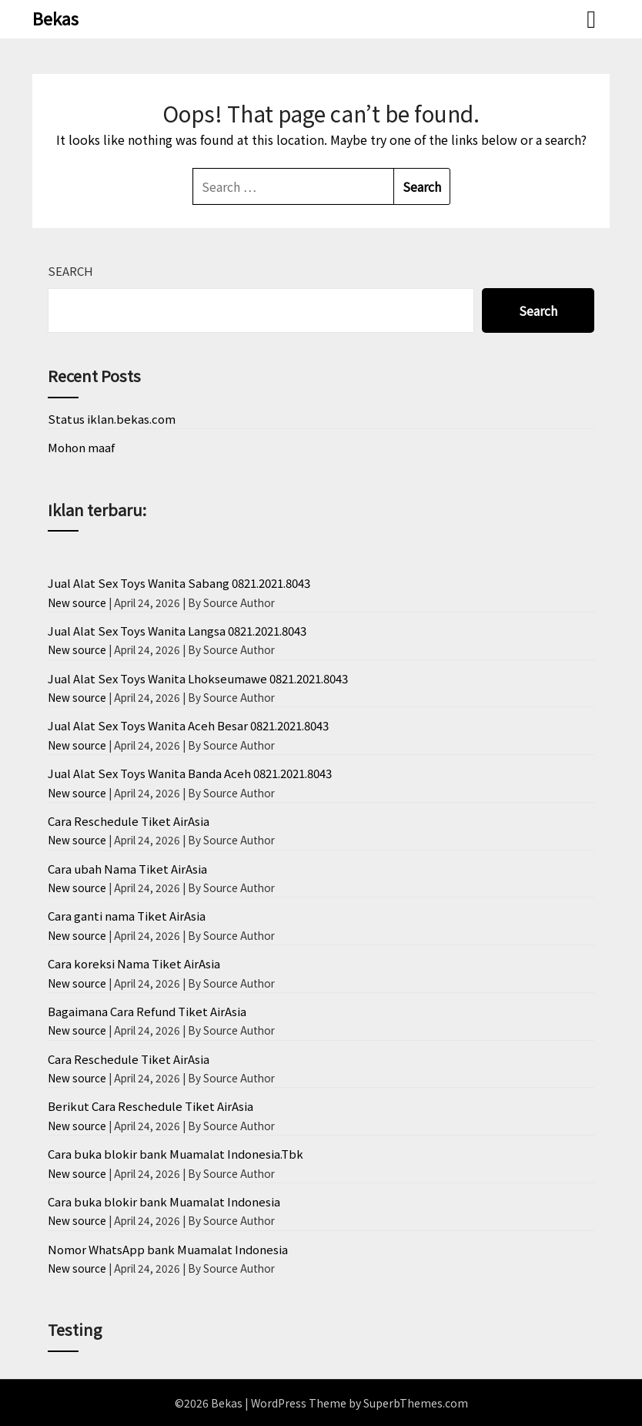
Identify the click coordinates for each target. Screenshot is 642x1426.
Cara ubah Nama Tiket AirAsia (127, 869)
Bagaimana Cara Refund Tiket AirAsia (147, 1011)
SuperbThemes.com (415, 1403)
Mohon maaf (81, 447)
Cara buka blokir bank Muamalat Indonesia (164, 1201)
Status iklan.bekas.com (112, 419)
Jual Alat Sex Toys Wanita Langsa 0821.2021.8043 (177, 630)
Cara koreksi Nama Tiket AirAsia (134, 963)
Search (70, 271)
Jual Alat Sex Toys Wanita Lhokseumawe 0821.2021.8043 (198, 678)
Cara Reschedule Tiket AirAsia (128, 821)
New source (77, 602)
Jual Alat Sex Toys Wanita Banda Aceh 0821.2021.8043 (190, 773)
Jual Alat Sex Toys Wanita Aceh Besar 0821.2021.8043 (188, 725)
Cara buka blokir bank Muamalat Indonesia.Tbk (175, 1154)
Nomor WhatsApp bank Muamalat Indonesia (168, 1249)
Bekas (55, 17)
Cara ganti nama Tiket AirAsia (127, 916)
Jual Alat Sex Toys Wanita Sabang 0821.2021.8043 (179, 583)
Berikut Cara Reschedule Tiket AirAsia (150, 1106)
